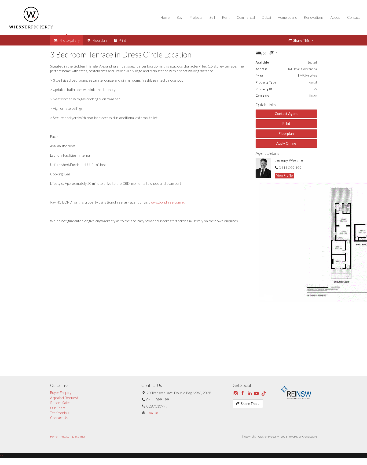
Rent (223, 20)
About (333, 20)
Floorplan (286, 138)
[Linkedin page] (249, 398)
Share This (300, 44)
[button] (286, 128)
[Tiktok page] (264, 398)
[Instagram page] (236, 398)
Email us (152, 418)
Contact (351, 20)
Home (162, 20)
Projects (193, 20)
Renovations (311, 20)
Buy (177, 20)
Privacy (64, 441)
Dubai (264, 20)
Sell (210, 20)
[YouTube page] (257, 398)
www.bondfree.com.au (167, 207)
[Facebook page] (243, 398)
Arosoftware (309, 441)
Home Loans (284, 20)
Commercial (243, 20)
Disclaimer (78, 441)
